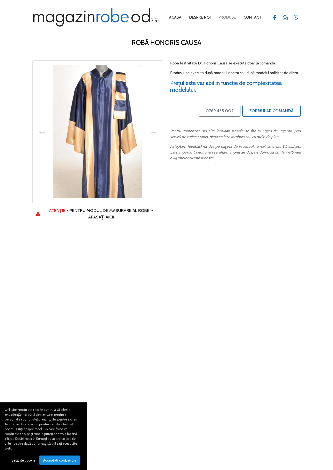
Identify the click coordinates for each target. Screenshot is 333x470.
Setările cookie (23, 462)
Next (153, 131)
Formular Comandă (271, 110)
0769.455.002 (219, 110)
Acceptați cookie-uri (59, 462)
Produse (228, 17)
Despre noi (200, 17)
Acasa (175, 17)
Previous (41, 131)
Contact (252, 17)
